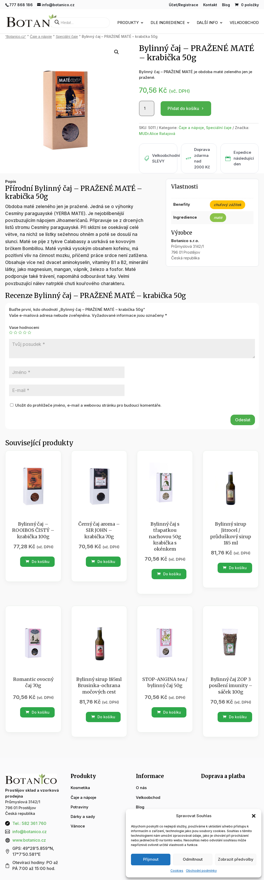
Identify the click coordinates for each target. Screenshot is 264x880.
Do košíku (38, 561)
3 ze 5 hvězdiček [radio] (20, 332)
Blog (226, 5)
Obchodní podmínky (201, 871)
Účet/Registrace (183, 5)
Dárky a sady (83, 816)
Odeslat (242, 419)
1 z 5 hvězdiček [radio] (11, 332)
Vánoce (78, 826)
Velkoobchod (244, 23)
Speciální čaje (67, 37)
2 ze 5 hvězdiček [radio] (15, 332)
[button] (253, 815)
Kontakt (210, 5)
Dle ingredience (168, 23)
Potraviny (79, 807)
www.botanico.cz (29, 840)
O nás (141, 787)
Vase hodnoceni (24, 327)
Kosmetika (80, 787)
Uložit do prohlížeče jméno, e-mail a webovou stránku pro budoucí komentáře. (88, 405)
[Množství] (146, 108)
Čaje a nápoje (41, 37)
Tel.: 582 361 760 (29, 823)
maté (218, 217)
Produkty (128, 23)
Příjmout (151, 859)
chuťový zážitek (227, 204)
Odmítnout (193, 859)
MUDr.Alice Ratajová (157, 133)
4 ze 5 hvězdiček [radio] (25, 332)
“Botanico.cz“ (15, 37)
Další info (207, 23)
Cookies (176, 871)
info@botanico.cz (29, 831)
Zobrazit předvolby (235, 859)
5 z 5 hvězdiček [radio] (29, 332)
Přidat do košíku (183, 108)
